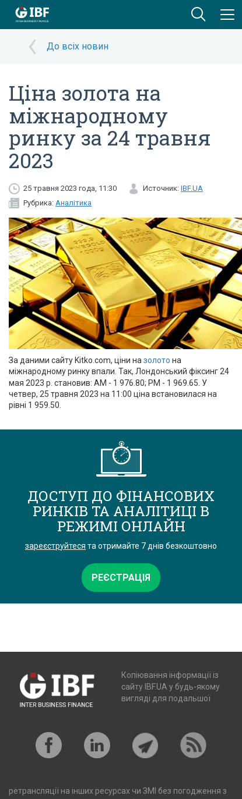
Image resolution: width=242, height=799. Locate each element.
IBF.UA (192, 188)
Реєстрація (121, 577)
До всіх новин (77, 46)
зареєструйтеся (55, 546)
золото (156, 360)
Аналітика (73, 202)
